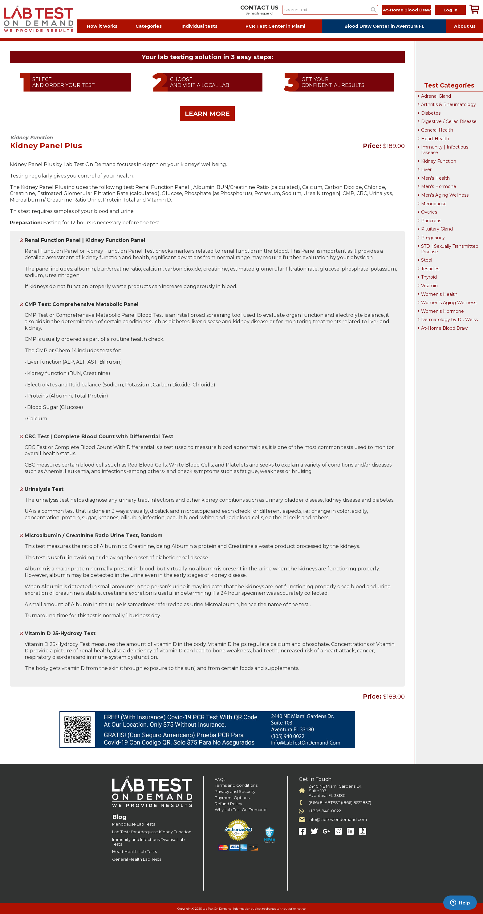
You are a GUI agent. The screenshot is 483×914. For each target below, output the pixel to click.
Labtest (38, 19)
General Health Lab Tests (136, 859)
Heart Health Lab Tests (134, 851)
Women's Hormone (442, 311)
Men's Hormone (438, 186)
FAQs (220, 779)
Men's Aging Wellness (445, 195)
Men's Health (435, 178)
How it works (102, 26)
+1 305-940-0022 (325, 811)
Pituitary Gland (437, 229)
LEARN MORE (207, 113)
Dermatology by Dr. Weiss (449, 319)
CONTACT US (259, 7)
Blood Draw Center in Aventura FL (384, 26)
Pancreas (431, 220)
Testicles (430, 268)
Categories (149, 26)
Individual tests (199, 26)
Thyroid (429, 277)
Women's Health (439, 294)
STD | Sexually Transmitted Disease (449, 249)
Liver (426, 169)
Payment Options (232, 797)
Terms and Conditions (236, 785)
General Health (437, 130)
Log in (450, 9)
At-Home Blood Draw (407, 9)
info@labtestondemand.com (338, 819)
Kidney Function (438, 161)
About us (465, 26)
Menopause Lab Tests (133, 824)
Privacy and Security (235, 791)
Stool (426, 260)
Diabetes (430, 113)
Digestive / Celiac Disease (449, 121)
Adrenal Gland (436, 96)
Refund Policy (228, 804)
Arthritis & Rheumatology (448, 104)
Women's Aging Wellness (448, 302)
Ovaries (429, 212)
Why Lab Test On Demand (240, 809)
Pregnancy (433, 237)
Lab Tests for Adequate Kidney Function (151, 832)
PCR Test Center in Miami (275, 26)
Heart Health (435, 138)
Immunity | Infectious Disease (444, 149)
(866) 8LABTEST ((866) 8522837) (340, 802)
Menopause (434, 203)
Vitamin (429, 285)
